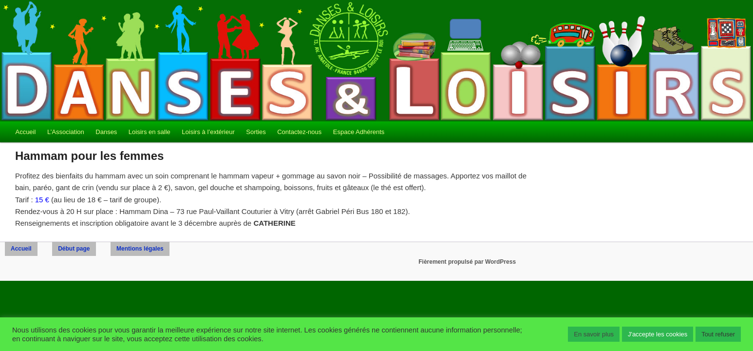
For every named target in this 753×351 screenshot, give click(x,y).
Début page (74, 248)
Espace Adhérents (359, 132)
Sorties (255, 132)
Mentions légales (140, 248)
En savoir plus (594, 334)
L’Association (65, 132)
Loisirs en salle (149, 132)
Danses (106, 132)
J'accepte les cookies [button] (657, 334)
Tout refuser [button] (718, 334)
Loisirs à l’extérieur (208, 132)
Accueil (25, 132)
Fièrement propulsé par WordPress (467, 261)
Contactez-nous (299, 132)
